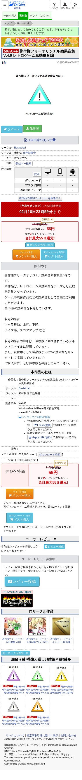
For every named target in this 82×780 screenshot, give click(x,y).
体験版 (32, 128)
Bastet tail (20, 147)
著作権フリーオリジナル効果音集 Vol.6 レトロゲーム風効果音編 (39, 53)
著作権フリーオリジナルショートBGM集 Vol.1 (61, 642)
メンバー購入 (26, 254)
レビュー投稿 (54, 546)
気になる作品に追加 (40, 244)
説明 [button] (37, 174)
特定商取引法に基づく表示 (42, 735)
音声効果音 (29, 152)
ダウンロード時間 (49, 454)
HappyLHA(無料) (40, 437)
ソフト (34, 15)
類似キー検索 (23, 163)
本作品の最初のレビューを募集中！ (40, 198)
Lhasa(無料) (42, 425)
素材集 (23, 15)
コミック (45, 15)
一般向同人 (10, 15)
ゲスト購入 (54, 254)
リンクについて (15, 735)
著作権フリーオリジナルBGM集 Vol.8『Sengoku (13, 642)
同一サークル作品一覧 (15, 653)
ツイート (12, 129)
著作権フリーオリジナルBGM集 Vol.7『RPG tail (37, 642)
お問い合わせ (68, 735)
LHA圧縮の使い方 (40, 140)
